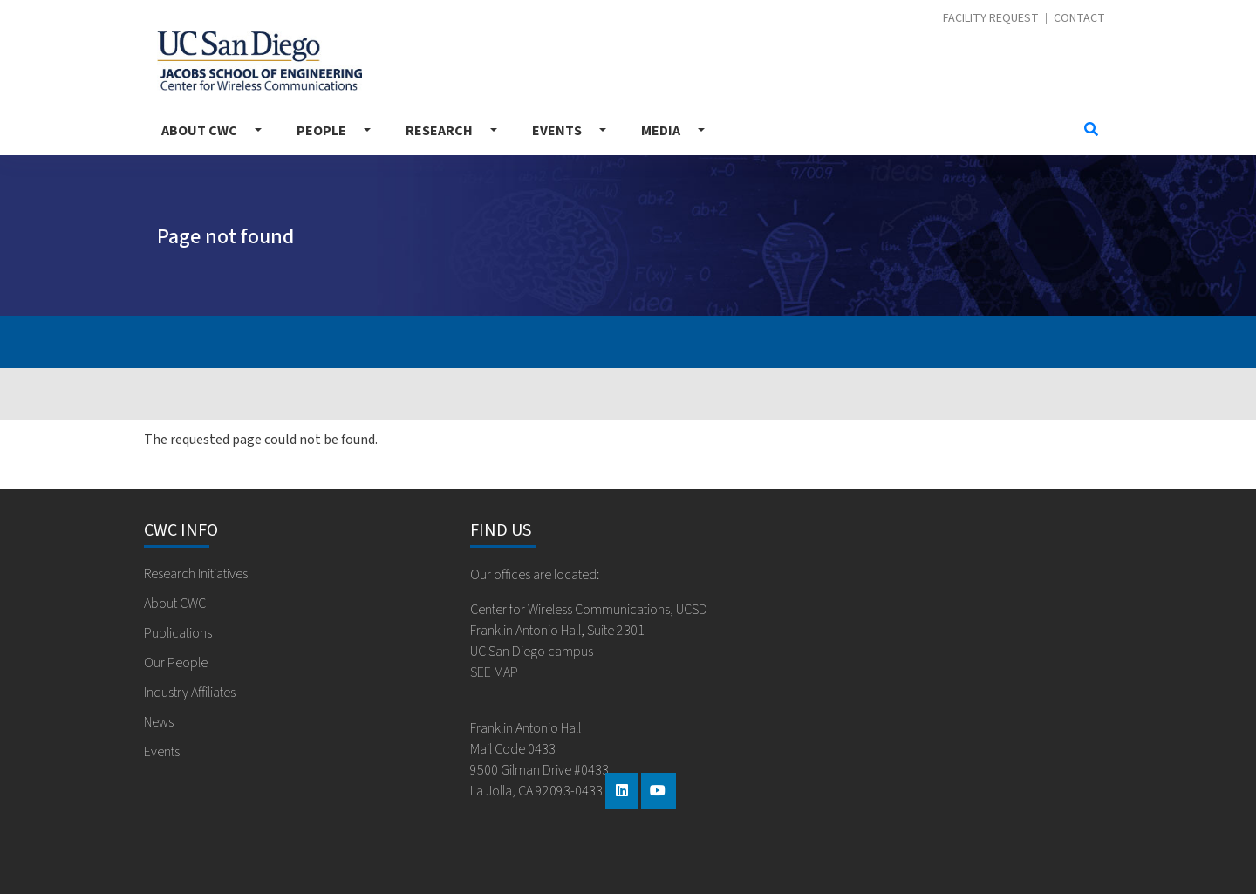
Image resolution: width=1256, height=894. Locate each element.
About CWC (199, 130)
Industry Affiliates (190, 692)
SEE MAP (494, 672)
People (321, 130)
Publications (178, 633)
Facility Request (991, 18)
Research (439, 130)
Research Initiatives (196, 573)
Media (660, 130)
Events (557, 130)
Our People (176, 662)
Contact (1079, 18)
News (159, 722)
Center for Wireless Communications (259, 61)
